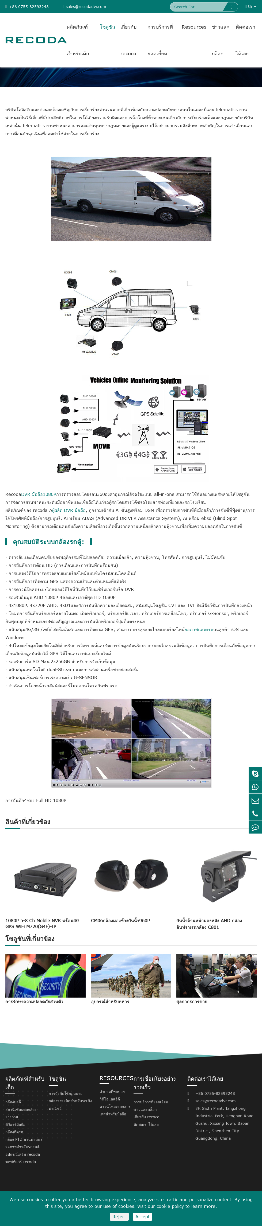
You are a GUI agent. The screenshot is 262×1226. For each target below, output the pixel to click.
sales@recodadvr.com (84, 6)
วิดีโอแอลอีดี (110, 1099)
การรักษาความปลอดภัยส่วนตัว (34, 1001)
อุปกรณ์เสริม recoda (22, 1154)
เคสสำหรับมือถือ (113, 1114)
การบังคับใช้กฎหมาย (65, 1093)
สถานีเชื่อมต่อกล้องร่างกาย (20, 1113)
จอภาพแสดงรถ (199, 629)
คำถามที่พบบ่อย (112, 1091)
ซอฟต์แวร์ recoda (20, 1161)
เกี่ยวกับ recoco (128, 40)
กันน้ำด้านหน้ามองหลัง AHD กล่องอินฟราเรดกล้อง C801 (209, 924)
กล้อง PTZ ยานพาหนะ (24, 1139)
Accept (142, 1216)
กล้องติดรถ (14, 1132)
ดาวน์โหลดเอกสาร (115, 1106)
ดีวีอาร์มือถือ (15, 1124)
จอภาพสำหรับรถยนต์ (22, 1147)
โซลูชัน (107, 27)
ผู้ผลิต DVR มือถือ (69, 510)
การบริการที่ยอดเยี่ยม (160, 40)
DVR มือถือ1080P (38, 494)
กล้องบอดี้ (13, 1102)
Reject (119, 1216)
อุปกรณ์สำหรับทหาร (110, 1001)
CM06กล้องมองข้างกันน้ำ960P (120, 920)
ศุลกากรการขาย (191, 1001)
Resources (194, 27)
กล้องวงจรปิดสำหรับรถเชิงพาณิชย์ (70, 1105)
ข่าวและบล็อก (220, 40)
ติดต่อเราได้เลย (245, 40)
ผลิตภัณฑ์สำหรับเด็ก (78, 40)
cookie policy (170, 1206)
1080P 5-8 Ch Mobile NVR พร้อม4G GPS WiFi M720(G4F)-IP (42, 923)
